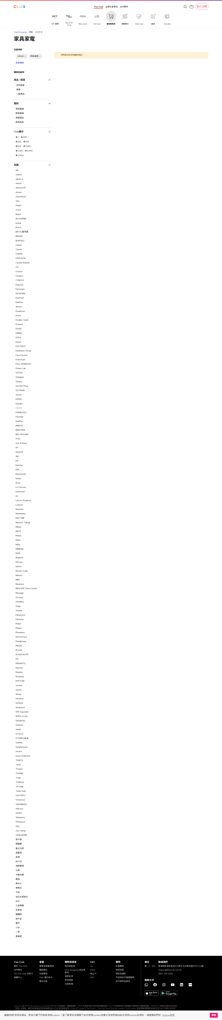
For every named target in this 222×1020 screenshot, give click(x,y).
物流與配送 (70, 966)
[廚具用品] (32, 122)
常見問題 (69, 980)
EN (153, 966)
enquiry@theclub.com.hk (170, 970)
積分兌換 (43, 981)
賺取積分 (43, 970)
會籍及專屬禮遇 (46, 966)
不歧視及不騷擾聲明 (125, 977)
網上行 (93, 973)
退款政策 (69, 976)
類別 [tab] (16, 103)
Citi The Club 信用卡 (23, 973)
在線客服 (69, 984)
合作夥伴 (124, 6)
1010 (92, 970)
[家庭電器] (32, 109)
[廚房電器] (32, 113)
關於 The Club (20, 966)
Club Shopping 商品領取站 (75, 971)
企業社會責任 (111, 6)
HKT (92, 977)
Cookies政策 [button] (168, 1015)
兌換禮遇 (43, 973)
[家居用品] (32, 118)
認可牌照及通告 (123, 981)
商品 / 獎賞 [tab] (19, 80)
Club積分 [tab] (19, 131)
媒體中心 (18, 977)
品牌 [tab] (16, 165)
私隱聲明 (120, 966)
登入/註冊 (202, 6)
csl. (91, 966)
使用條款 (120, 970)
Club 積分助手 (45, 977)
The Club (98, 6)
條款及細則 (121, 973)
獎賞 (31, 32)
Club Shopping (20, 32)
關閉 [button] (214, 1015)
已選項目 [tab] (18, 49)
